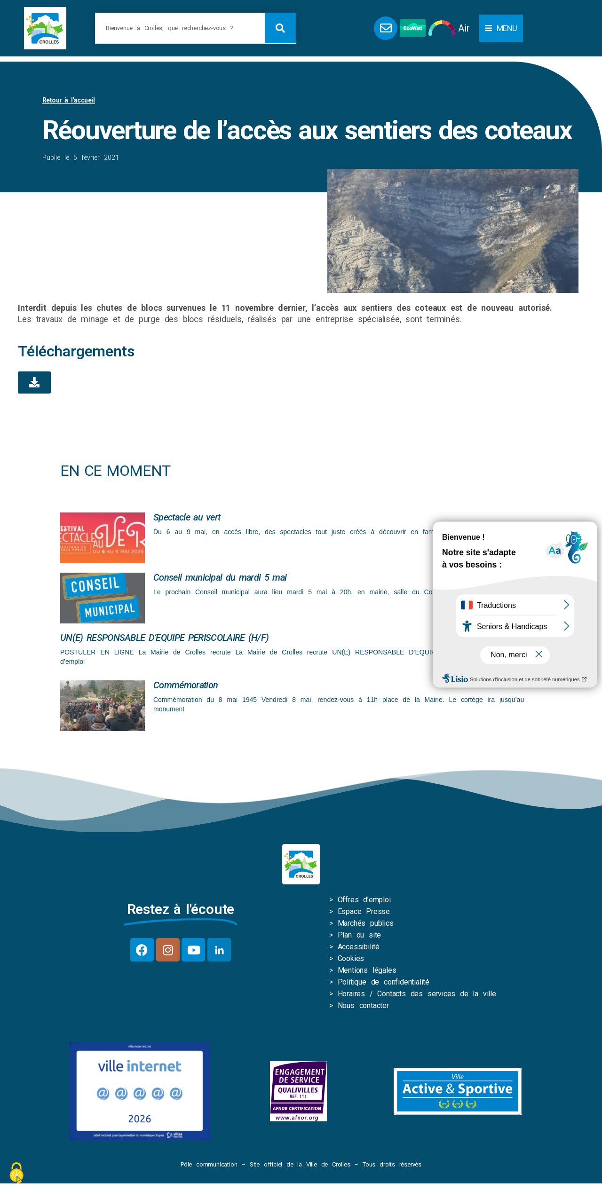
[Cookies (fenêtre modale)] (16, 1174)
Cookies (351, 960)
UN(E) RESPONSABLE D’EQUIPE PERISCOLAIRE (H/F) (164, 639)
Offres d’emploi (364, 901)
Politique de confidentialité (383, 983)
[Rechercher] (280, 28)
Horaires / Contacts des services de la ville (417, 995)
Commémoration (185, 687)
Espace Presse (364, 913)
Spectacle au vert (186, 519)
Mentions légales (367, 972)
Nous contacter (363, 1007)
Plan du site (359, 936)
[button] (501, 28)
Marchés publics (366, 925)
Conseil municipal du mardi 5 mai (219, 579)
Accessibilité (359, 948)
